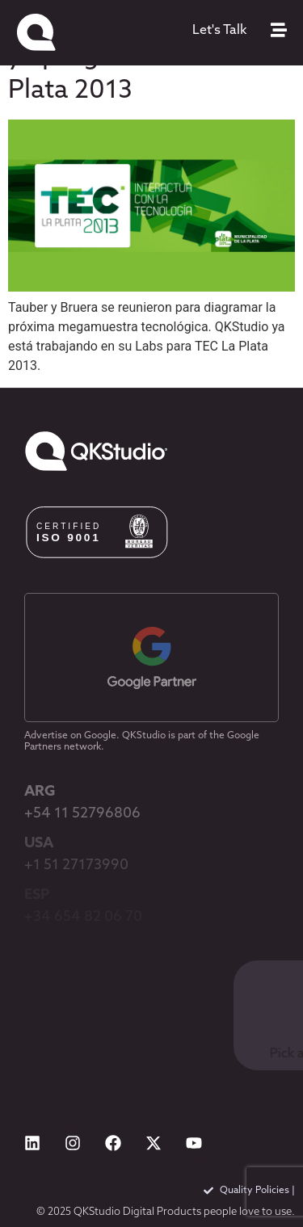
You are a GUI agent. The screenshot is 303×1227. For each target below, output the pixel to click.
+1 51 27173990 (76, 865)
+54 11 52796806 (82, 814)
